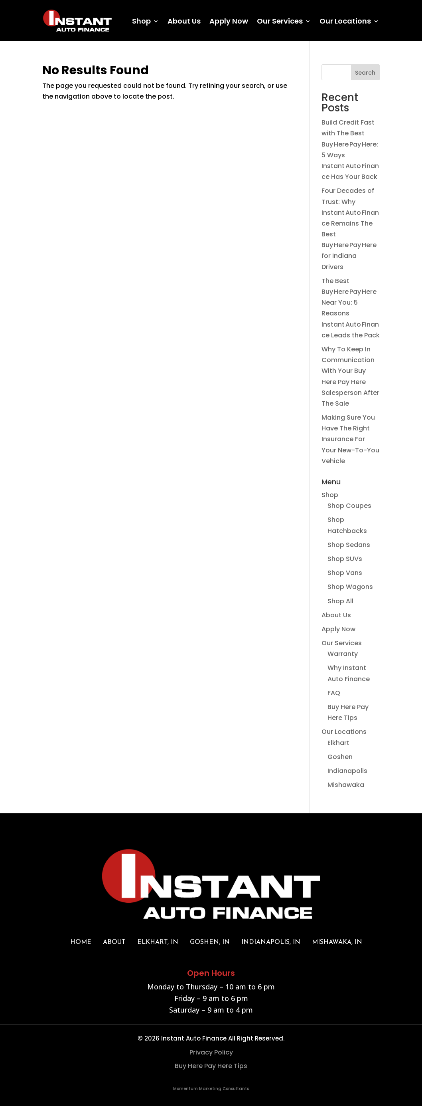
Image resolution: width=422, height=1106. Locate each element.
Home (80, 942)
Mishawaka (345, 784)
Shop (141, 22)
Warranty (342, 653)
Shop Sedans (348, 544)
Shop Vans (344, 572)
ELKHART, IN (157, 942)
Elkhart (338, 742)
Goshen (340, 756)
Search (365, 73)
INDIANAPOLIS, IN (270, 942)
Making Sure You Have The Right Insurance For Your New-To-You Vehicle (350, 439)
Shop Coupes (349, 505)
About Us (184, 22)
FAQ (333, 693)
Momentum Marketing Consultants (211, 1089)
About (114, 942)
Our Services (280, 22)
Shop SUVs (344, 558)
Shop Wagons (350, 586)
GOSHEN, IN (210, 942)
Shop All (340, 601)
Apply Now (228, 22)
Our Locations (345, 22)
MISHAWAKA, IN (337, 942)
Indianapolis (347, 770)
